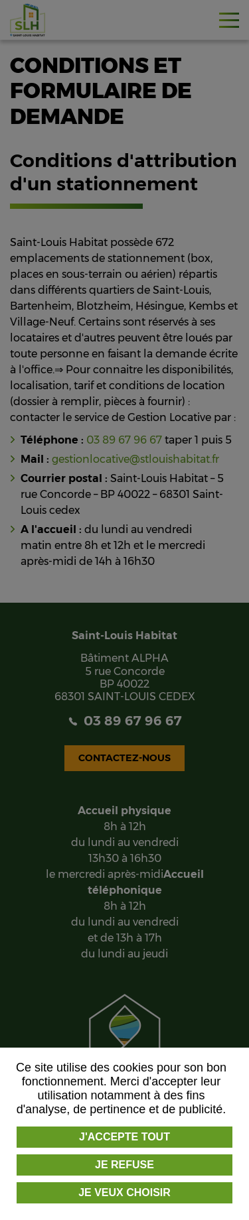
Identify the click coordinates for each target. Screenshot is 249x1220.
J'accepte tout (124, 1136)
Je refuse (124, 1164)
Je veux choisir (124, 1192)
